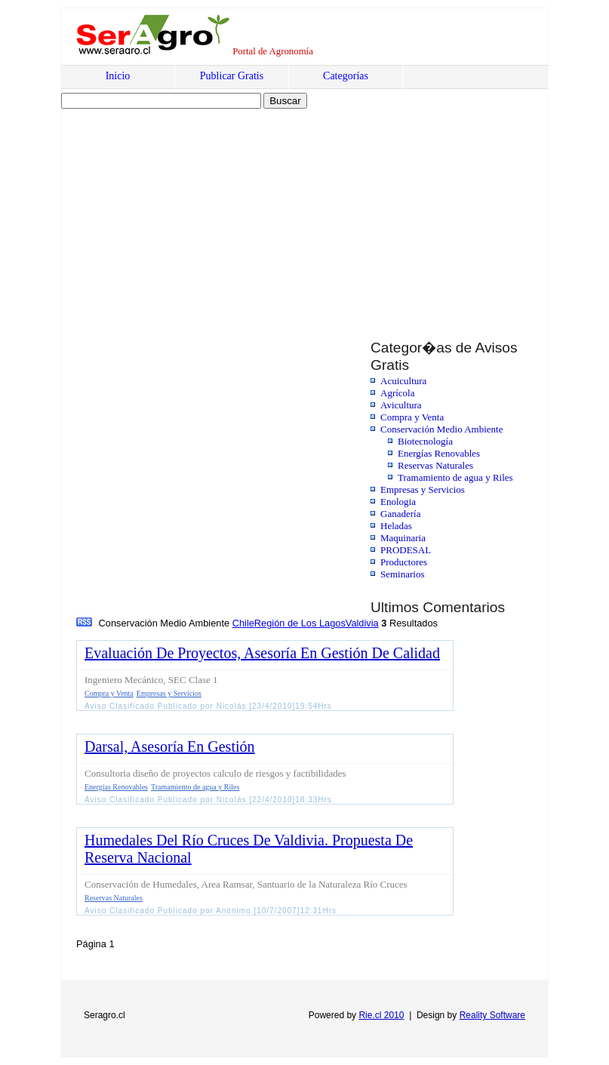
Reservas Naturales (435, 465)
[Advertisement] (191, 209)
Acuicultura (403, 380)
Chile (243, 623)
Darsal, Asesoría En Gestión (170, 746)
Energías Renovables (439, 453)
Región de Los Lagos (300, 623)
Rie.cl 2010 (381, 1015)
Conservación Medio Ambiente (441, 429)
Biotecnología (425, 441)
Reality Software (492, 1015)
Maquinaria (403, 537)
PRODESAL (405, 550)
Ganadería (400, 513)
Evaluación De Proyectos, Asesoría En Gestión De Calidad (262, 653)
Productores (403, 562)
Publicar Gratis (231, 76)
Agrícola (397, 393)
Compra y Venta (412, 417)
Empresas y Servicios (422, 489)
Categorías (345, 76)
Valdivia (362, 623)
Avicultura (401, 405)
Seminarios (402, 574)
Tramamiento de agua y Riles (455, 477)
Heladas (396, 525)
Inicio (118, 76)
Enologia (398, 501)
